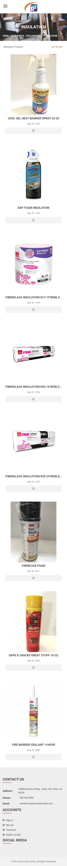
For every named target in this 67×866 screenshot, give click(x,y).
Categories (17, 36)
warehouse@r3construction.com (36, 803)
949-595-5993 (27, 797)
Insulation (51, 36)
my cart (8, 825)
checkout (9, 830)
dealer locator (12, 834)
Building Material (36, 36)
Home (6, 36)
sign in (8, 820)
